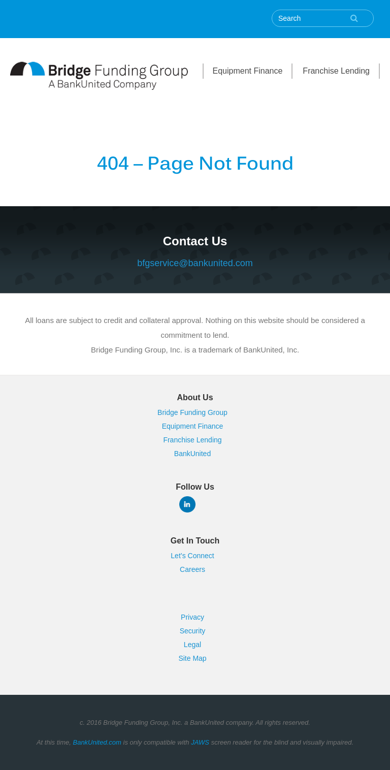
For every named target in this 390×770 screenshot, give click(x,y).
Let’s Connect (192, 556)
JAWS (200, 742)
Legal (192, 644)
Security (193, 631)
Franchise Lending (336, 71)
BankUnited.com (97, 742)
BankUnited (192, 454)
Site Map (192, 658)
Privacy (192, 617)
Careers (192, 569)
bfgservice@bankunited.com (194, 263)
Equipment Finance (248, 71)
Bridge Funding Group (192, 412)
